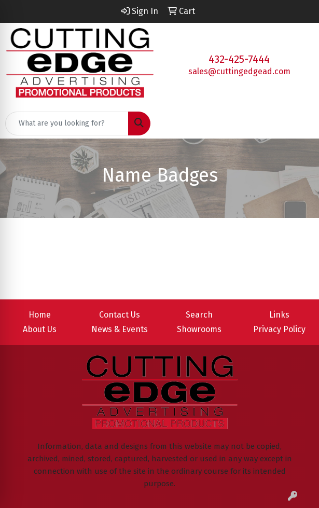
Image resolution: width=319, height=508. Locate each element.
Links (279, 315)
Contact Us (119, 315)
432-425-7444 (239, 59)
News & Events (119, 329)
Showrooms (199, 329)
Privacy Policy (279, 329)
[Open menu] (298, 123)
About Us (40, 329)
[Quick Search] (67, 123)
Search (199, 315)
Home (40, 315)
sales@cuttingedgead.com (239, 71)
